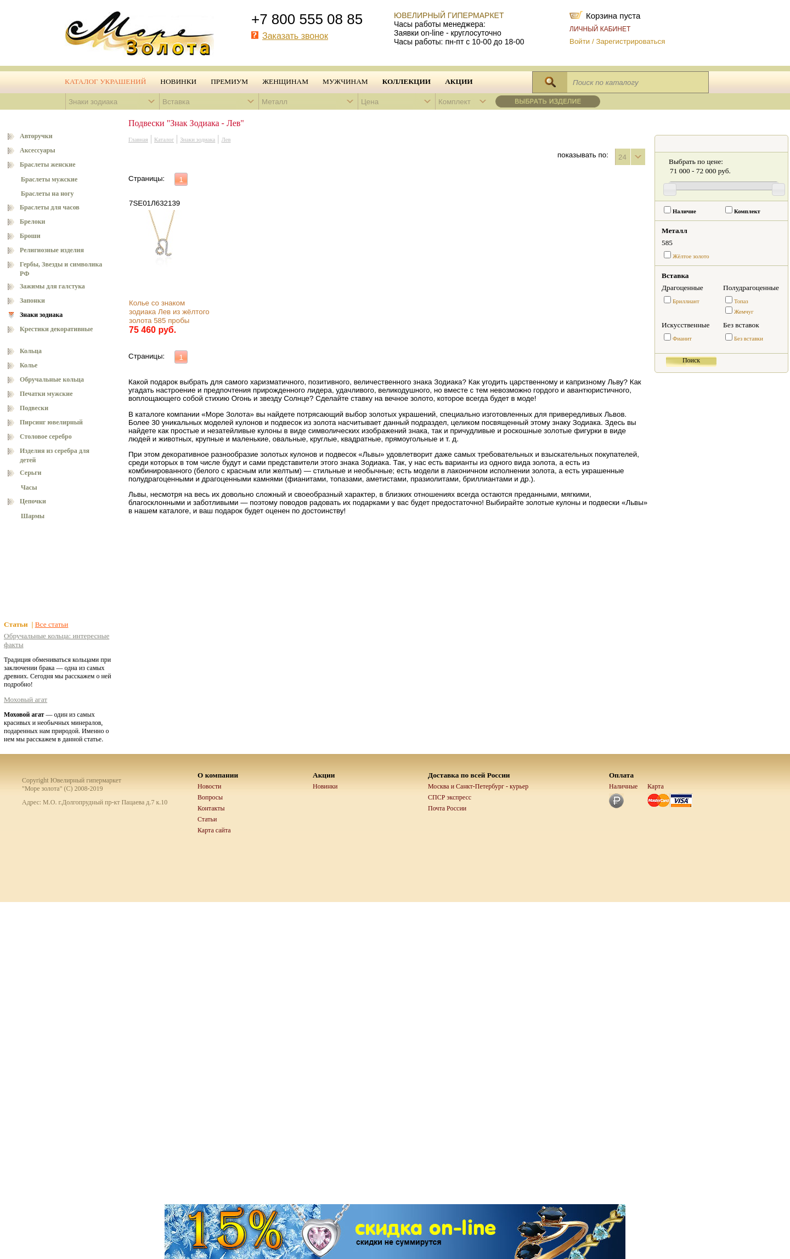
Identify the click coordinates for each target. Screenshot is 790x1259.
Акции (458, 81)
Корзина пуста (613, 15)
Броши (30, 236)
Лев (226, 140)
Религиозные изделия (52, 250)
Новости (210, 786)
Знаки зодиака (41, 315)
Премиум (229, 81)
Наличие (684, 211)
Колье (28, 365)
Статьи (207, 819)
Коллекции (406, 81)
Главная (138, 140)
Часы (29, 487)
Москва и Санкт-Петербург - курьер (478, 786)
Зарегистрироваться (630, 41)
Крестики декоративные (56, 329)
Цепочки (33, 501)
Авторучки (36, 136)
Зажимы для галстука (52, 286)
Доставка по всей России (469, 775)
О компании (218, 775)
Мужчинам (345, 81)
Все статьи (52, 624)
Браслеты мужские (49, 179)
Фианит (682, 339)
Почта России (447, 808)
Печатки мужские (46, 394)
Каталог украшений (105, 81)
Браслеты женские (48, 164)
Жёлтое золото (691, 256)
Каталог (164, 140)
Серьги (31, 473)
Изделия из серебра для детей (54, 455)
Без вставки (748, 339)
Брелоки (33, 221)
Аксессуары (37, 150)
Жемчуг (744, 312)
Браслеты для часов (50, 207)
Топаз (741, 301)
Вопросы (210, 797)
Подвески (34, 408)
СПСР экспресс (449, 797)
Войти (579, 41)
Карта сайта (214, 830)
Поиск (691, 360)
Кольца (31, 351)
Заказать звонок (295, 36)
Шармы (32, 516)
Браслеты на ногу (47, 193)
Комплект (747, 211)
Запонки (32, 300)
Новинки (178, 81)
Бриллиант (686, 301)
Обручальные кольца (52, 379)
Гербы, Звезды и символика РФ (61, 268)
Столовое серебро (46, 436)
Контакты (211, 808)
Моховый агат (25, 699)
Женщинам (285, 81)
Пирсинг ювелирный (51, 422)
